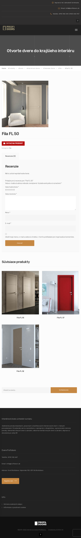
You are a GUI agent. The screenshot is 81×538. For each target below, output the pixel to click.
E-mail (8, 223)
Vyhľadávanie (64, 390)
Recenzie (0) (10, 156)
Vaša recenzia (11, 194)
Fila (10, 148)
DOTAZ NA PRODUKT (14, 143)
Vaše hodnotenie (12, 187)
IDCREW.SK (59, 530)
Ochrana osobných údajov (13, 504)
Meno (7, 213)
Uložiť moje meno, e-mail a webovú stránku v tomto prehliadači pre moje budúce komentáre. (39, 237)
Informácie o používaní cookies (15, 507)
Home (4, 68)
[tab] (10, 156)
